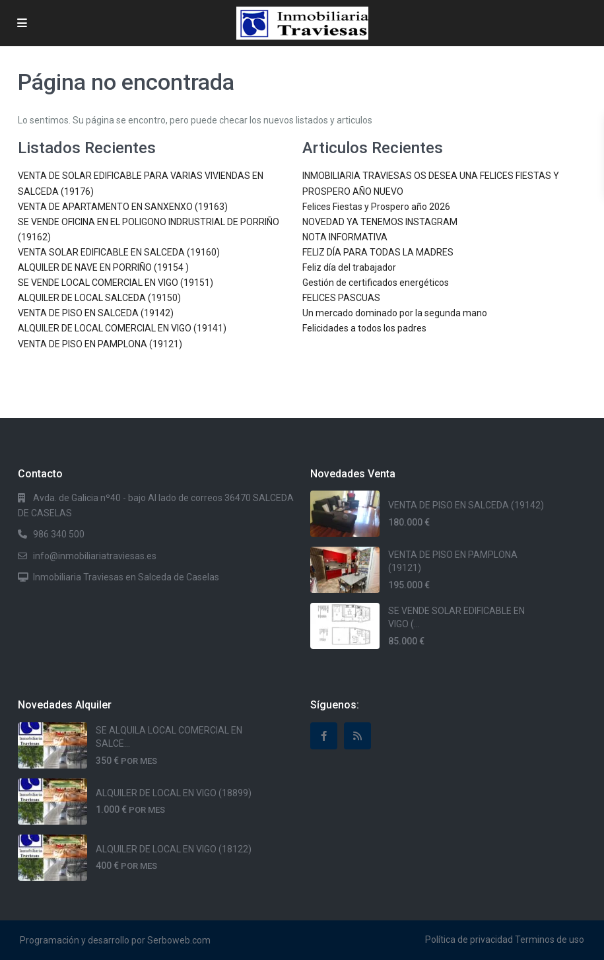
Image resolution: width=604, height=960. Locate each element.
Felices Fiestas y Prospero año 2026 (376, 206)
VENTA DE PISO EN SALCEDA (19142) (96, 313)
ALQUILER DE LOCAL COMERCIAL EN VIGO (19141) (122, 328)
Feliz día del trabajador (349, 267)
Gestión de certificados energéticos (375, 282)
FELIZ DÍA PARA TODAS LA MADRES (377, 252)
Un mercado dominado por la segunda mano (394, 313)
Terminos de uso (549, 939)
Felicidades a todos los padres (364, 328)
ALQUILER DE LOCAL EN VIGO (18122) (174, 849)
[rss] (357, 735)
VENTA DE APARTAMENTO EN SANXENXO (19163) (123, 206)
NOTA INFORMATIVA (344, 237)
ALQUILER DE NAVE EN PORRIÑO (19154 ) (103, 267)
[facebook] (323, 735)
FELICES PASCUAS (341, 297)
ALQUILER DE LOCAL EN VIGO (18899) (174, 793)
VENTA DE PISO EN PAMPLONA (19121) (100, 344)
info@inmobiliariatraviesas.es (94, 556)
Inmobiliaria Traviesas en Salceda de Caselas (126, 577)
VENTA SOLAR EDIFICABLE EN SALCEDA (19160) (119, 252)
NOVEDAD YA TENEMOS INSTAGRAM (379, 222)
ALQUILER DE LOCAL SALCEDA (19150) (99, 297)
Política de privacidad (469, 939)
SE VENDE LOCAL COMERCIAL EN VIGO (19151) (115, 282)
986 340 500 (58, 534)
